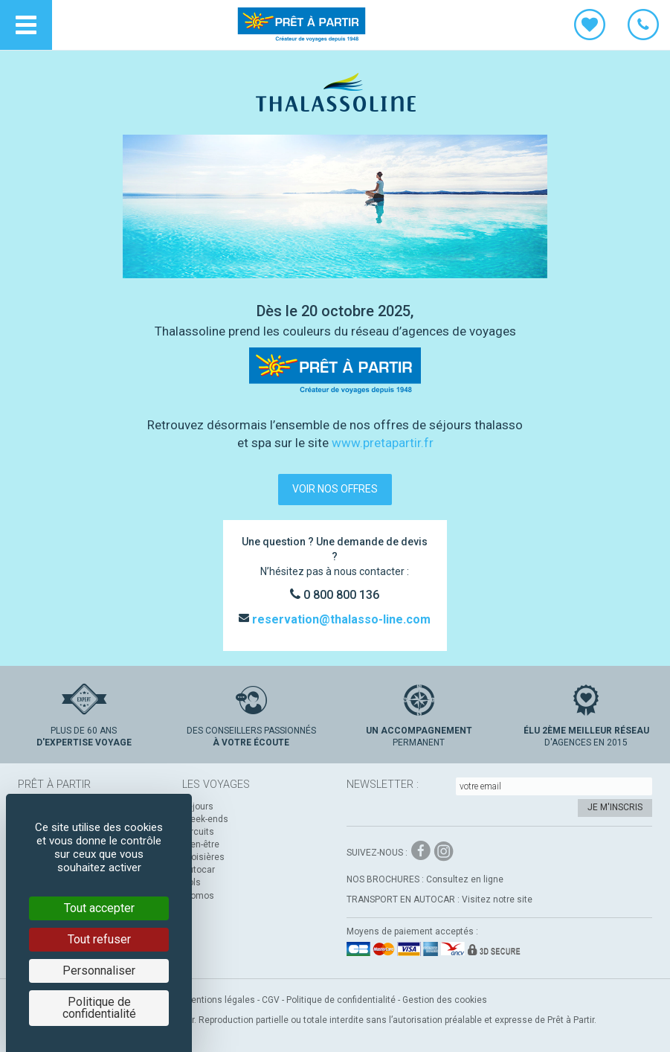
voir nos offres (335, 489)
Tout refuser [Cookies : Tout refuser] (99, 939)
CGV (271, 1000)
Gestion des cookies (444, 1000)
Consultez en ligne (464, 879)
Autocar (198, 870)
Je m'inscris (614, 807)
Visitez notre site (497, 899)
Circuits (198, 832)
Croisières (203, 857)
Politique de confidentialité (341, 1000)
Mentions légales (219, 1000)
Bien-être (200, 844)
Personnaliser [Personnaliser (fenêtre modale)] (98, 970)
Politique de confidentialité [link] (99, 1008)
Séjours (197, 806)
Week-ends (205, 819)
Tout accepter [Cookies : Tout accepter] (99, 908)
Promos (198, 896)
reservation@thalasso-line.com (340, 619)
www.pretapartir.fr (383, 442)
